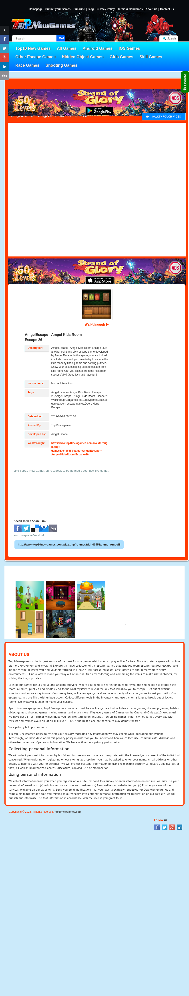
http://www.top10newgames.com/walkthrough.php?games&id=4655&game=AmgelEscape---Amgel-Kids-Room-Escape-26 (79, 449)
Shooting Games (61, 65)
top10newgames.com (67, 811)
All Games (66, 48)
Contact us (167, 9)
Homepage (35, 9)
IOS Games (129, 48)
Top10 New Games (33, 48)
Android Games (98, 48)
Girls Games (121, 57)
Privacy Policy (106, 9)
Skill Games (150, 57)
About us (151, 9)
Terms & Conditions (130, 9)
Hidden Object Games (82, 57)
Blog (91, 9)
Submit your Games (57, 9)
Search (171, 38)
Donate (185, 82)
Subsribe (79, 9)
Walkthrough (97, 324)
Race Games (27, 65)
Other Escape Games (35, 57)
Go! (61, 38)
